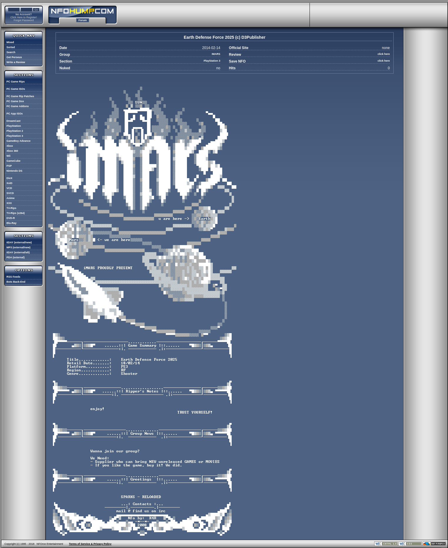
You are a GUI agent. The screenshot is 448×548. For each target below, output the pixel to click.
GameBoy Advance (18, 140)
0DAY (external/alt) (18, 252)
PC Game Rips (15, 81)
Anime (10, 198)
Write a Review (15, 62)
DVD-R (10, 218)
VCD (9, 188)
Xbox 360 (12, 150)
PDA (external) (15, 257)
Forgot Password (24, 20)
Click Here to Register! (23, 17)
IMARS (216, 54)
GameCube (13, 160)
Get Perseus (14, 57)
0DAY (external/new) (19, 242)
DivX (9, 178)
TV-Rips (11, 208)
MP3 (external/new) (18, 247)
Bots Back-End (15, 281)
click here (383, 54)
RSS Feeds (13, 276)
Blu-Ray (11, 223)
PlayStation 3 (14, 135)
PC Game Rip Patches (20, 96)
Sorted (10, 47)
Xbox (9, 145)
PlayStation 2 (14, 130)
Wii (8, 155)
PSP (9, 165)
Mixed (10, 42)
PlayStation (13, 125)
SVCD (10, 193)
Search (10, 52)
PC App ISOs (14, 113)
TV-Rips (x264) (15, 213)
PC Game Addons (17, 106)
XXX (9, 203)
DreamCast (13, 120)
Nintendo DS (14, 170)
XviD (9, 183)
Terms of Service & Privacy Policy (90, 543)
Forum (82, 20)
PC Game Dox (15, 101)
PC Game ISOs (15, 88)
